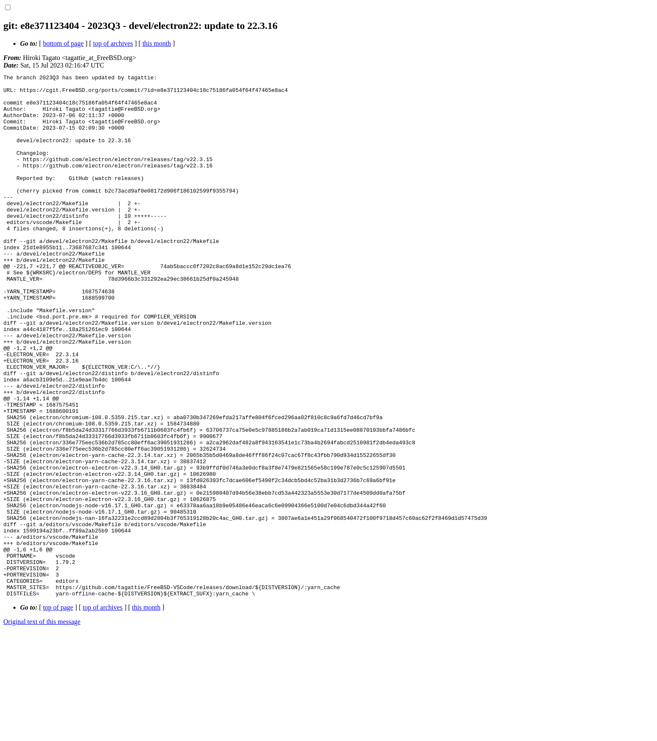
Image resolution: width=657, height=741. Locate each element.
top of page (58, 711)
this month (156, 43)
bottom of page (63, 43)
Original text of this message (41, 726)
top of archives (113, 43)
